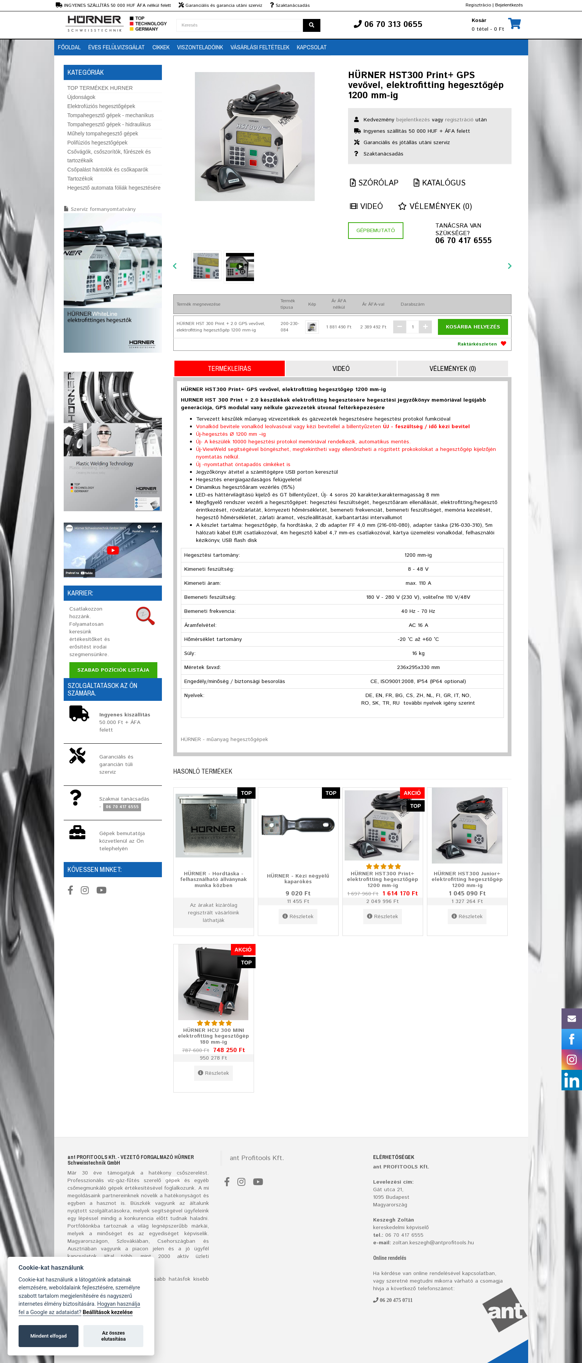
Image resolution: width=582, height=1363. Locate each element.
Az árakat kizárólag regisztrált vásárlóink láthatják (213, 912)
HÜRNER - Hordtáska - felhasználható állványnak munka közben (213, 879)
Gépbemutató (375, 230)
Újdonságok (81, 97)
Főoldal (69, 47)
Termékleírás (229, 368)
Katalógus (440, 183)
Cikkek (160, 47)
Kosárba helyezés (473, 327)
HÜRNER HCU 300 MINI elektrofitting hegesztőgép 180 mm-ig (213, 1036)
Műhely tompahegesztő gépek (102, 133)
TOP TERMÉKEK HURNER (100, 88)
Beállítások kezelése (108, 1312)
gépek (172, 1180)
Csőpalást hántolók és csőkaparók (107, 169)
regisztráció (459, 120)
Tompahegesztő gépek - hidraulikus (109, 124)
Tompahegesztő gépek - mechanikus (110, 115)
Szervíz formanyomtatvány (103, 209)
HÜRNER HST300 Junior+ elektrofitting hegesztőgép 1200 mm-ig (467, 879)
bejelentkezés (413, 120)
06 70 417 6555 (463, 241)
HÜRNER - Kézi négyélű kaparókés (298, 879)
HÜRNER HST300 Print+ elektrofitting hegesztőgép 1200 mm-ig (382, 879)
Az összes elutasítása (113, 1336)
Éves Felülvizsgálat (116, 47)
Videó (366, 206)
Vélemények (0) (435, 206)
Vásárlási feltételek (260, 47)
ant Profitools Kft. (257, 1158)
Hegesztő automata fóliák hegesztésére (114, 188)
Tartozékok (80, 179)
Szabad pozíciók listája (113, 670)
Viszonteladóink (200, 47)
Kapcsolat (312, 47)
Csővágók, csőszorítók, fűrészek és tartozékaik (109, 156)
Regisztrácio (478, 5)
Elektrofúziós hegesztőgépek (101, 106)
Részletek (298, 916)
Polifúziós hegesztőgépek (97, 143)
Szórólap (374, 183)
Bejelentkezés (509, 5)
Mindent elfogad (48, 1336)
